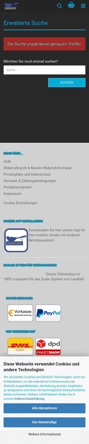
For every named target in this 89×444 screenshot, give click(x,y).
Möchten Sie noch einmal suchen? (31, 61)
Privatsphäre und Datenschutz (27, 174)
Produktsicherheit (18, 187)
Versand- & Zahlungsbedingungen (30, 181)
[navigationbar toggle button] (83, 6)
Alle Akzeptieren (44, 408)
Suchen (66, 82)
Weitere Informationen (44, 434)
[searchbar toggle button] (59, 6)
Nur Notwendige (44, 422)
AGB (7, 161)
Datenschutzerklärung (29, 398)
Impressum (12, 194)
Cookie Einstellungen (20, 203)
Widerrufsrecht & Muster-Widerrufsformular (38, 168)
